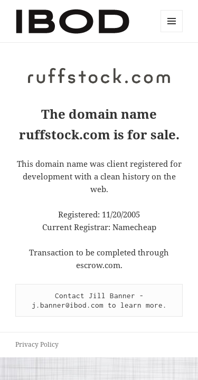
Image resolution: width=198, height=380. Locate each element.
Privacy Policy (37, 344)
